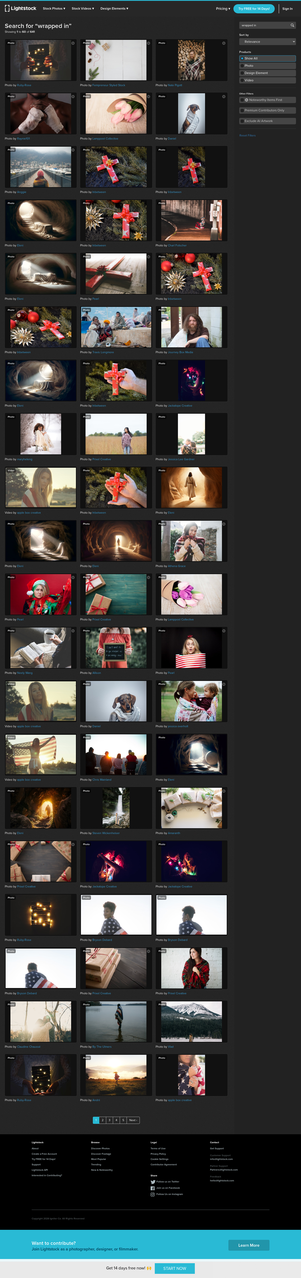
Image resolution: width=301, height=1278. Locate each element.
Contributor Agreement (164, 1164)
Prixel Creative (101, 459)
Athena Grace (177, 566)
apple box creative (29, 512)
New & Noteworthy (102, 1170)
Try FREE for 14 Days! (254, 8)
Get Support (217, 1148)
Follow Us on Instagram (169, 1194)
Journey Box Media (180, 352)
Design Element (256, 73)
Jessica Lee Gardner (181, 459)
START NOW (174, 1268)
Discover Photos (100, 1148)
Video (249, 80)
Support (36, 1164)
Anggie (21, 192)
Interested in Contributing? (47, 1175)
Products (245, 52)
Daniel (172, 138)
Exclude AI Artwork (259, 120)
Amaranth (174, 833)
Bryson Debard (102, 940)
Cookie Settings (160, 1159)
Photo (249, 65)
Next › (133, 1120)
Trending (96, 1164)
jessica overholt (178, 726)
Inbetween (99, 192)
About (35, 1148)
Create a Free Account (44, 1154)
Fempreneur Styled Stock (108, 85)
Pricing (223, 8)
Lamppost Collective (105, 138)
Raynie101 (23, 138)
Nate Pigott (175, 85)
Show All (251, 58)
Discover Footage (101, 1154)
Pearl (95, 299)
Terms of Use (158, 1148)
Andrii (96, 1100)
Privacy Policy (158, 1154)
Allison (96, 673)
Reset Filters (247, 135)
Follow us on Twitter (167, 1181)
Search (292, 25)
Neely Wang (25, 673)
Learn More (248, 1245)
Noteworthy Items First (263, 99)
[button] (54, 8)
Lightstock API (40, 1170)
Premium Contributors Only (264, 110)
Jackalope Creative (180, 405)
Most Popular (98, 1159)
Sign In (287, 8)
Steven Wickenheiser (106, 833)
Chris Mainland (101, 780)
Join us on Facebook (168, 1188)
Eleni (20, 245)
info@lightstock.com (221, 1159)
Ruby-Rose (24, 85)
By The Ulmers (102, 1047)
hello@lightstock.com (222, 1180)
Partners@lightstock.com (224, 1169)
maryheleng (24, 459)
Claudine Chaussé (28, 1047)
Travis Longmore (103, 352)
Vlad (171, 1047)
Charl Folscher (177, 245)
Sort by (244, 35)
